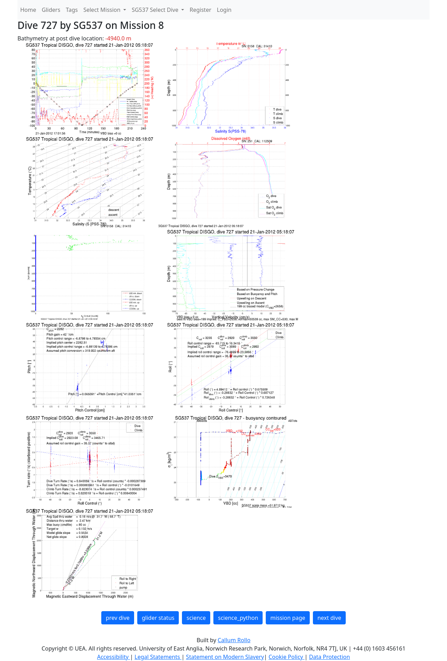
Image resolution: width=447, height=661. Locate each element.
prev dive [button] (118, 618)
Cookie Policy (287, 657)
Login (224, 10)
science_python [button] (238, 618)
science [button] (196, 618)
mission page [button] (287, 618)
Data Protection (329, 657)
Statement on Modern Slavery (225, 657)
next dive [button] (329, 618)
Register (200, 10)
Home (28, 10)
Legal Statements (157, 657)
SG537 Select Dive (156, 10)
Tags (72, 10)
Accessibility (113, 657)
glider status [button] (158, 618)
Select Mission (102, 10)
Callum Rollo (234, 640)
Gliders (51, 10)
